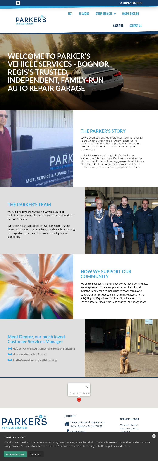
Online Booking (130, 14)
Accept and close (15, 454)
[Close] (86, 385)
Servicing (84, 14)
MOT (70, 14)
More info (35, 454)
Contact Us (136, 26)
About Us (118, 26)
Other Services (106, 14)
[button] (79, 399)
